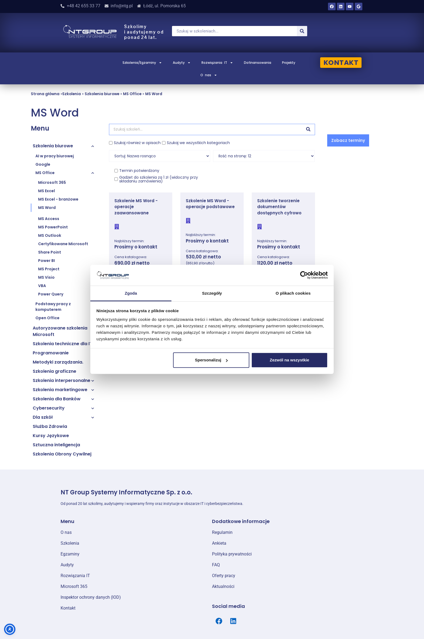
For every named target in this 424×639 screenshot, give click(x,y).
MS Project (48, 269)
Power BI (46, 260)
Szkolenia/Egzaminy (142, 62)
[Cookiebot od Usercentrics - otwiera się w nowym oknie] (304, 275)
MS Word (153, 93)
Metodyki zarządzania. (58, 362)
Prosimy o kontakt (135, 247)
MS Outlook (49, 235)
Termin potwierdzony (139, 170)
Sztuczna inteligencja (56, 445)
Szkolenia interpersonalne (61, 380)
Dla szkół (43, 417)
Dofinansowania (257, 62)
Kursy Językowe (51, 435)
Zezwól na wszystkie (289, 360)
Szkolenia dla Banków (57, 399)
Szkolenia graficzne (54, 371)
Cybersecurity (49, 408)
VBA (42, 285)
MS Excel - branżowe (58, 199)
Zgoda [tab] (131, 293)
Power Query (50, 294)
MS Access (48, 218)
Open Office (47, 318)
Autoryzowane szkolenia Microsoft (60, 331)
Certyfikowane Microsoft (63, 244)
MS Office (132, 93)
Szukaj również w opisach (137, 143)
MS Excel (46, 191)
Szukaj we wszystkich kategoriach (198, 143)
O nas (208, 75)
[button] (348, 140)
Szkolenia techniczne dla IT (62, 344)
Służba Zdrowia (50, 426)
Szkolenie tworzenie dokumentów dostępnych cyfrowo (279, 207)
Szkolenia (71, 93)
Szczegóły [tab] (212, 293)
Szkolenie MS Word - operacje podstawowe (210, 204)
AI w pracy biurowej (54, 156)
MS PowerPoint (53, 227)
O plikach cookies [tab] (293, 293)
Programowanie (51, 353)
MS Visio (46, 277)
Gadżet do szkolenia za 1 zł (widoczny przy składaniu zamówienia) (158, 179)
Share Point (49, 252)
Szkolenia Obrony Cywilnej (62, 454)
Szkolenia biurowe (102, 93)
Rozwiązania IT (217, 62)
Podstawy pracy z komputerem (53, 306)
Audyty (182, 62)
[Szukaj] (302, 31)
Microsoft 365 (52, 182)
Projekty (288, 62)
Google (42, 164)
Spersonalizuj (211, 360)
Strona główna (45, 93)
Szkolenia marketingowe (60, 390)
